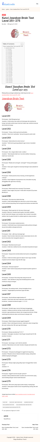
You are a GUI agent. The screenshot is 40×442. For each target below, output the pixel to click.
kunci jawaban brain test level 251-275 (11, 407)
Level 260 (10, 61)
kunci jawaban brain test (8, 404)
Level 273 (10, 79)
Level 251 (9, 49)
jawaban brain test (28, 402)
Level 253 (10, 52)
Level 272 (10, 78)
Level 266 (10, 69)
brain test (5, 402)
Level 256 (10, 56)
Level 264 (10, 67)
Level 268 (10, 72)
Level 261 (10, 63)
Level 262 (10, 64)
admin (6, 416)
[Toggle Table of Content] (21, 44)
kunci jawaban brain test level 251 (23, 404)
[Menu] (37, 3)
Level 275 (10, 82)
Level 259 (10, 60)
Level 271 (10, 76)
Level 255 (10, 54)
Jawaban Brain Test (10, 48)
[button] (7, 419)
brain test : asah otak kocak (16, 402)
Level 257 (10, 57)
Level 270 (10, 75)
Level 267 (10, 71)
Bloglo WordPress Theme (20, 439)
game (4, 14)
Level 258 (10, 58)
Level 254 (10, 53)
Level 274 (10, 80)
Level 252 (10, 50)
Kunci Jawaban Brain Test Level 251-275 (13, 46)
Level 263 (10, 65)
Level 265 (10, 68)
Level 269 (10, 74)
